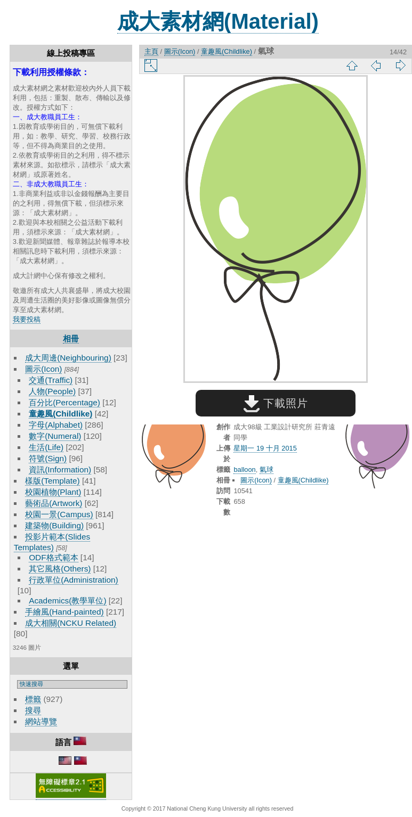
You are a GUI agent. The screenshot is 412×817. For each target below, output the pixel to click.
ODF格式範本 (53, 557)
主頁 (151, 51)
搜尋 (33, 710)
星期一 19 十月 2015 (264, 448)
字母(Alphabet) (56, 424)
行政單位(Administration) (73, 579)
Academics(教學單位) (67, 600)
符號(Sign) (48, 458)
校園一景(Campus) (59, 514)
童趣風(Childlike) (60, 413)
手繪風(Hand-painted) (64, 611)
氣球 (266, 469)
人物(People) (52, 391)
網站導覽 (41, 721)
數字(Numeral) (55, 435)
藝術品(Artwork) (53, 503)
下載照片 (276, 403)
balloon (244, 469)
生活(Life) (46, 447)
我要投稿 (27, 319)
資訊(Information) (60, 469)
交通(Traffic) (50, 380)
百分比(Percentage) (64, 402)
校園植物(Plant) (53, 491)
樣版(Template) (52, 480)
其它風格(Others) (60, 568)
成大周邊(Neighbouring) (68, 357)
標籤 (33, 699)
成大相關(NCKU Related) (70, 622)
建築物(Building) (54, 525)
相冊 (71, 338)
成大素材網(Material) (218, 21)
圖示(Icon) (43, 368)
